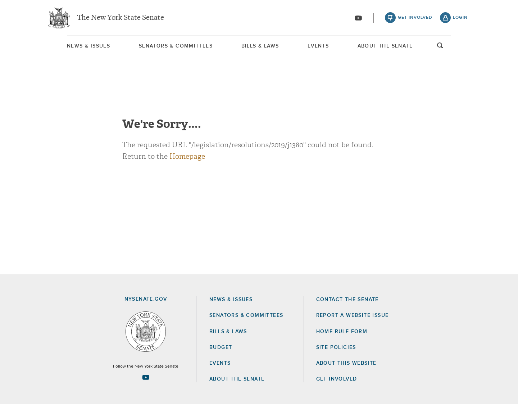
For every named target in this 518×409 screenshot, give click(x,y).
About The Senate (401, 46)
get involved (415, 18)
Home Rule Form (342, 336)
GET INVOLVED (336, 383)
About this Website (346, 367)
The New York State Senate (120, 18)
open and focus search (460, 47)
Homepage (187, 161)
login (460, 18)
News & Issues (68, 46)
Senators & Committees (164, 46)
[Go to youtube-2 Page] (145, 382)
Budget (220, 352)
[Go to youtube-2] (358, 18)
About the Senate (236, 383)
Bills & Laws (258, 46)
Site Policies (336, 352)
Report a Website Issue (352, 320)
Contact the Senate (347, 304)
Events (325, 46)
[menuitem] (68, 46)
